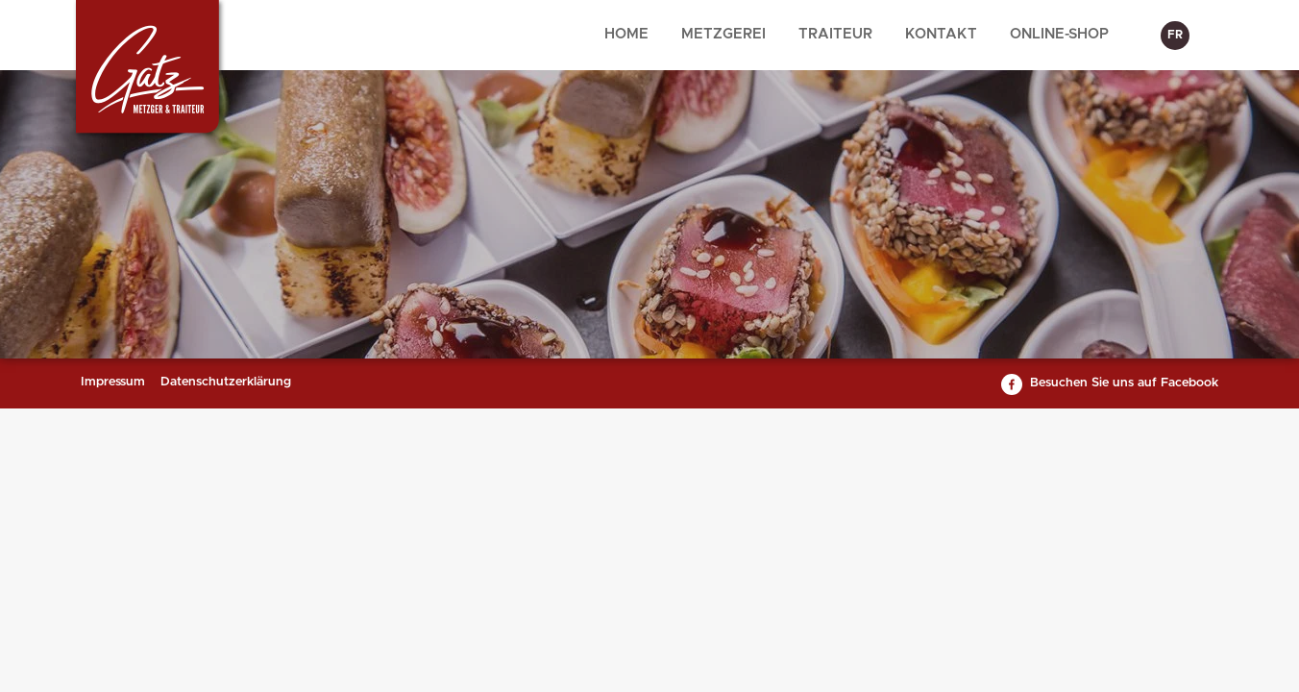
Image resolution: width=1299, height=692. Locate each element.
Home (626, 34)
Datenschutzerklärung (225, 382)
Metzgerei (723, 34)
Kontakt (941, 34)
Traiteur (835, 34)
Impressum (113, 382)
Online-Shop (1059, 34)
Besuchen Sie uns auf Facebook (1124, 383)
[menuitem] (626, 35)
